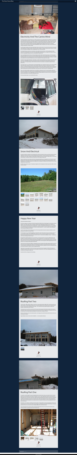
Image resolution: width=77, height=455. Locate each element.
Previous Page (22, 451)
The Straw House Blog (7, 1)
